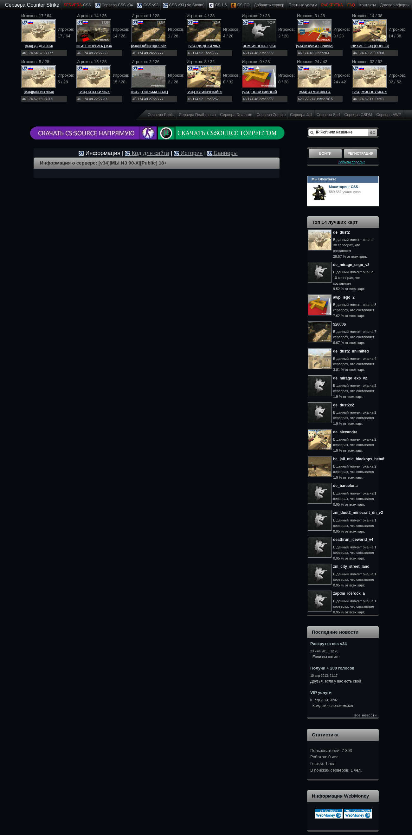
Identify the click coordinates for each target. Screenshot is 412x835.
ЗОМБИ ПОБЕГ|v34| (259, 46)
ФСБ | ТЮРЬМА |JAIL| (149, 92)
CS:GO (240, 5)
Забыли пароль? (351, 162)
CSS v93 (147, 5)
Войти (325, 153)
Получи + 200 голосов (332, 668)
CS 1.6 (218, 5)
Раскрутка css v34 (328, 643)
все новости (365, 715)
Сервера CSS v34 (114, 5)
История (188, 153)
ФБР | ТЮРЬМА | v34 (94, 46)
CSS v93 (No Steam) (183, 5)
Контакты (367, 5)
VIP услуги (321, 692)
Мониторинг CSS (343, 187)
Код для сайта (147, 153)
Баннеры (222, 153)
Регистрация (360, 153)
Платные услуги (303, 5)
